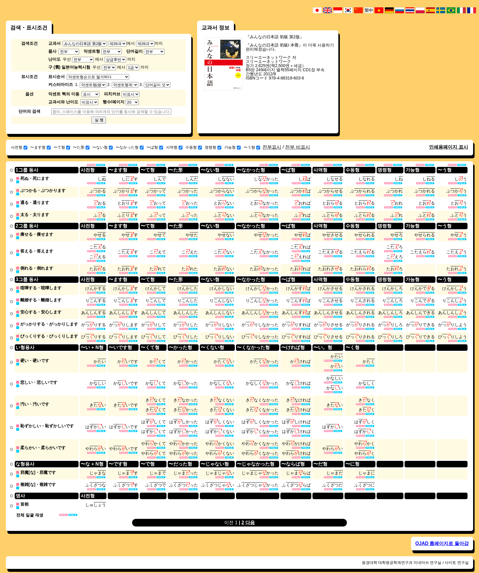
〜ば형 (155, 147)
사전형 (19, 147)
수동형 (193, 147)
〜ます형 (40, 147)
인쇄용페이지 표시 (448, 147)
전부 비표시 (297, 147)
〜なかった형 (130, 147)
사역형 (174, 147)
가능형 (232, 147)
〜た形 (81, 147)
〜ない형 (102, 147)
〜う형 (252, 147)
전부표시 (271, 147)
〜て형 (62, 147)
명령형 (213, 147)
